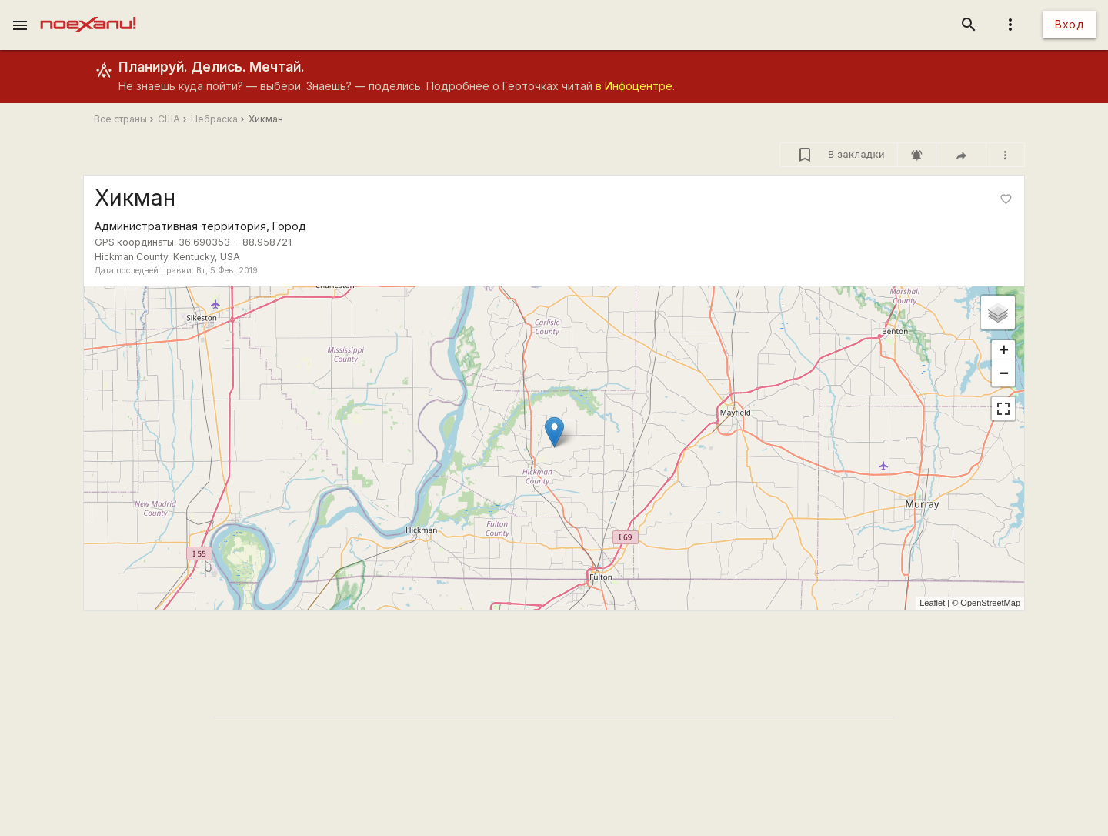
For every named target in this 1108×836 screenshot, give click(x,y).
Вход (1069, 24)
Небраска (214, 119)
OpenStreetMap (990, 602)
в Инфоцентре (634, 85)
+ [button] (1004, 351)
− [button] (1004, 374)
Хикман (266, 119)
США (169, 119)
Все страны (120, 119)
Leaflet (932, 602)
